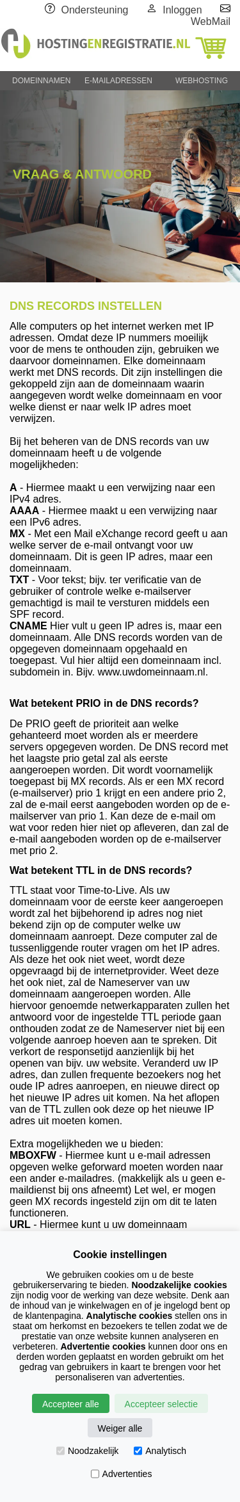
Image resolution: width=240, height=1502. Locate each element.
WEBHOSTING (201, 80)
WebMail (210, 21)
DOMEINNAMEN (41, 80)
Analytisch (160, 1450)
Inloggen (182, 9)
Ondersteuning (95, 9)
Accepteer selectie (161, 1404)
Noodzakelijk (87, 1450)
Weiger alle (120, 1428)
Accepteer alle (70, 1404)
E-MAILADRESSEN (118, 80)
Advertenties (121, 1473)
